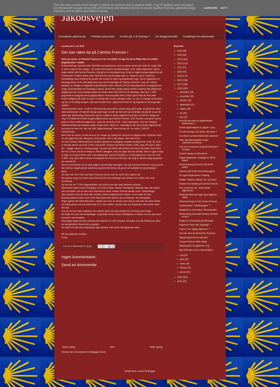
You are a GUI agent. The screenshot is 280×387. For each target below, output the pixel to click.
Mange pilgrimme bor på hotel (193, 237)
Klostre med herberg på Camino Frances (198, 184)
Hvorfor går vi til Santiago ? (135, 36)
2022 (180, 63)
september (185, 104)
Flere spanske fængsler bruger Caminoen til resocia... (193, 141)
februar (183, 267)
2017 (180, 84)
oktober (184, 100)
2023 (180, 59)
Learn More (210, 8)
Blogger (151, 371)
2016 (180, 88)
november (185, 96)
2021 (180, 67)
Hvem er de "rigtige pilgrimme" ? (194, 229)
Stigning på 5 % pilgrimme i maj (194, 245)
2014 (180, 281)
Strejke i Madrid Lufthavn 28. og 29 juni (197, 179)
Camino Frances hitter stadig (193, 241)
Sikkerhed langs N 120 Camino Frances (198, 201)
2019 (180, 76)
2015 (180, 277)
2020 (180, 72)
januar (183, 272)
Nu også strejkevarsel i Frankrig (194, 175)
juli (181, 113)
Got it (224, 8)
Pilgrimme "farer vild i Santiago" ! (195, 225)
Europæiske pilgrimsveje (72, 36)
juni (182, 117)
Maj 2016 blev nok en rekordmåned (196, 250)
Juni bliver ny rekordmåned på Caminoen (198, 136)
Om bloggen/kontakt (166, 36)
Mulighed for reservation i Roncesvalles (198, 210)
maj (182, 255)
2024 (180, 55)
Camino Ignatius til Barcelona (193, 153)
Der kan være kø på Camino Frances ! (197, 233)
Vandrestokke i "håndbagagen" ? (194, 205)
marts (183, 263)
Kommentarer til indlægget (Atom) (90, 352)
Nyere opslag (68, 347)
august (183, 109)
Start (112, 347)
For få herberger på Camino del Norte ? (198, 132)
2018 (180, 80)
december (185, 92)
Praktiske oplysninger (103, 36)
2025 (180, 51)
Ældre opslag (156, 347)
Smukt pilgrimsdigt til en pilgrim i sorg (197, 127)
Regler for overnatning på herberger (196, 220)
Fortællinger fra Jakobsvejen (198, 36)
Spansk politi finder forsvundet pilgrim (197, 171)
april (182, 259)
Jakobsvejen (87, 17)
